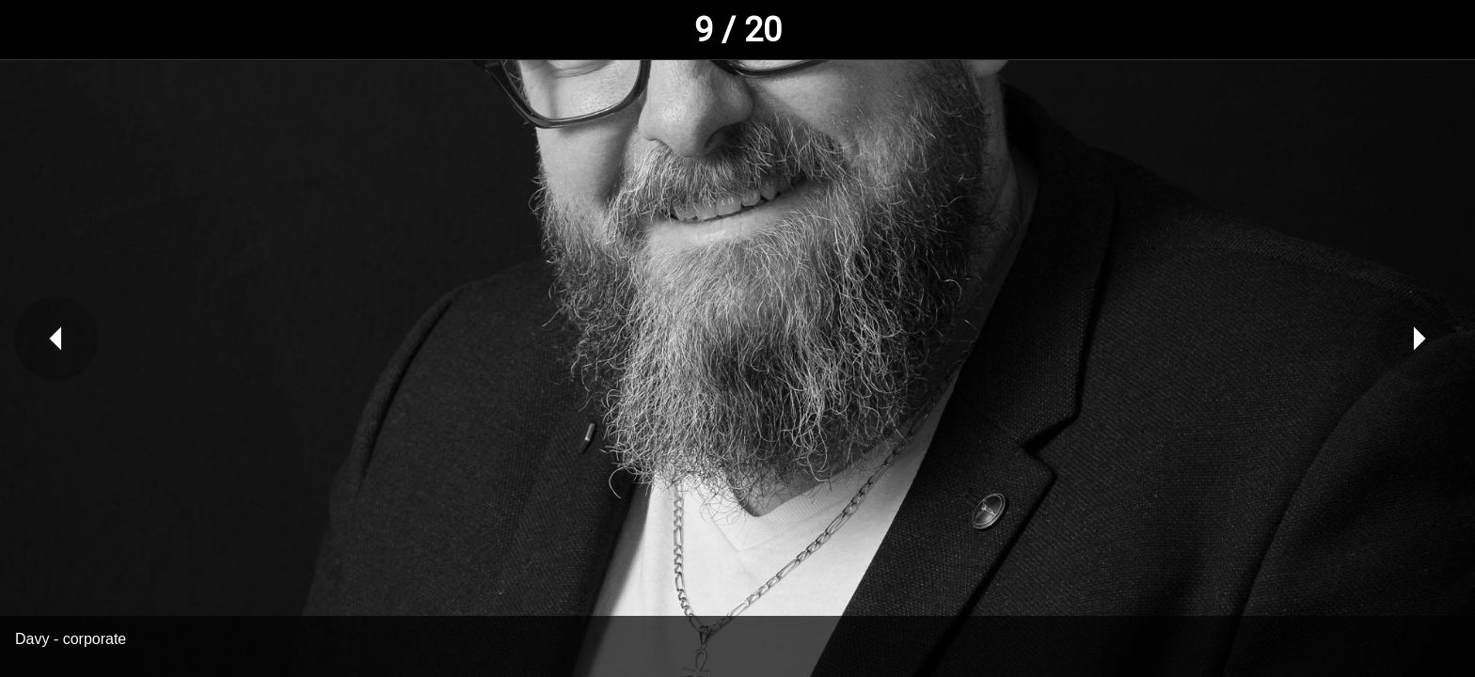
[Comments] (1437, 30)
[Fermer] (37, 30)
